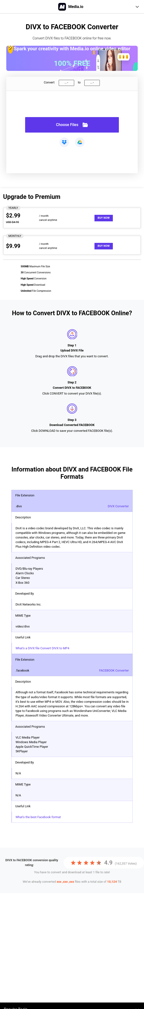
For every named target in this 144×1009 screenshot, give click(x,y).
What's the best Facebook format (38, 817)
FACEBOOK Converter (114, 670)
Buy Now (104, 217)
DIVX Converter (118, 506)
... (65, 82)
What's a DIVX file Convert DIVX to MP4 (42, 648)
